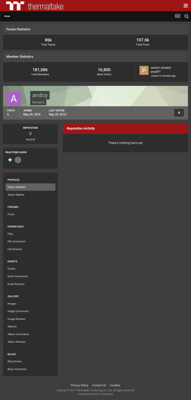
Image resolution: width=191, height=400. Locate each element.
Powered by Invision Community (95, 394)
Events (11, 268)
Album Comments (18, 334)
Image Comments (18, 311)
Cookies (115, 385)
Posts (11, 214)
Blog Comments (17, 369)
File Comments (16, 241)
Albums (12, 326)
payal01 (156, 71)
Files (10, 233)
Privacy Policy (79, 385)
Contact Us (99, 385)
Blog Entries (15, 361)
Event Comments (18, 276)
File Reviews (15, 249)
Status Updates (17, 186)
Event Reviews (16, 284)
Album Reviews (17, 341)
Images (12, 303)
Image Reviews (16, 318)
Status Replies (16, 194)
